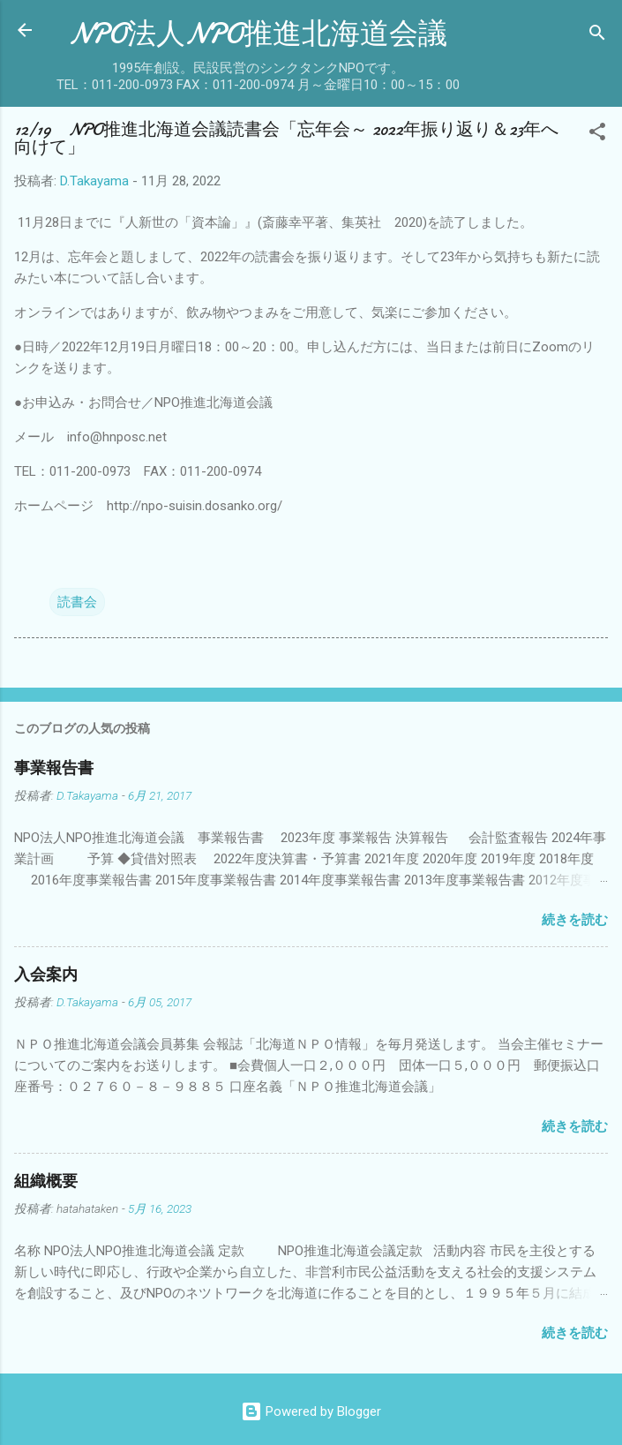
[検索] (597, 36)
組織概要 (46, 1181)
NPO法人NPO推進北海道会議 (258, 34)
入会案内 (46, 975)
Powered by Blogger (311, 1411)
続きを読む (575, 920)
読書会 (77, 602)
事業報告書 (54, 768)
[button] (597, 134)
